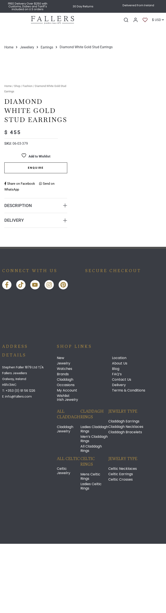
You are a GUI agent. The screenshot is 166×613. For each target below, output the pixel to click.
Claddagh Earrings (123, 490)
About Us (119, 432)
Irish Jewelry (67, 468)
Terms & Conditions (128, 459)
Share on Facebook (19, 253)
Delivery (119, 454)
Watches (64, 438)
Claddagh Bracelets (125, 501)
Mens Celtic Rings (90, 545)
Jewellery (27, 47)
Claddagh (65, 449)
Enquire (36, 237)
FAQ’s (117, 443)
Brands (63, 443)
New (60, 427)
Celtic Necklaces (122, 538)
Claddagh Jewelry (65, 498)
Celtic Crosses (120, 549)
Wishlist (63, 465)
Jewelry (63, 432)
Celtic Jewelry (63, 540)
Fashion (27, 155)
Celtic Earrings (120, 543)
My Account (67, 459)
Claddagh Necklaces (125, 496)
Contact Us (121, 449)
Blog (115, 438)
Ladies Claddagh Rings (94, 498)
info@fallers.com (18, 466)
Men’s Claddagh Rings (94, 508)
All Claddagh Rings (91, 518)
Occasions (66, 454)
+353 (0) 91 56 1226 (20, 460)
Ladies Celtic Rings (91, 555)
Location (119, 427)
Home (8, 47)
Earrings (47, 47)
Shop (17, 155)
